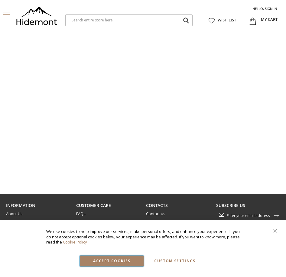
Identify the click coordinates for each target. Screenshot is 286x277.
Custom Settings (174, 260)
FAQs (81, 213)
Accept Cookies (111, 260)
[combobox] (129, 20)
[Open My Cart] (269, 20)
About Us (14, 213)
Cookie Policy (75, 242)
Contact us (155, 213)
